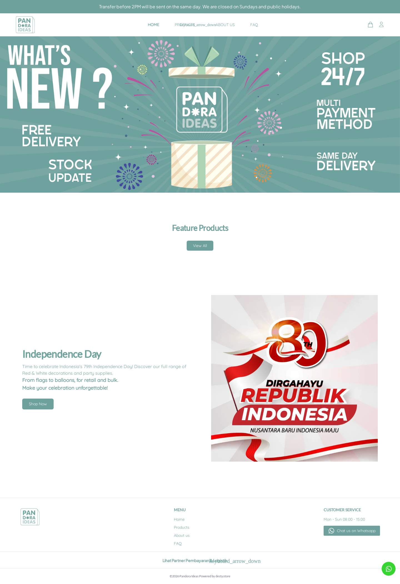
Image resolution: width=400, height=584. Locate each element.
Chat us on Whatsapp (356, 530)
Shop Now (38, 403)
